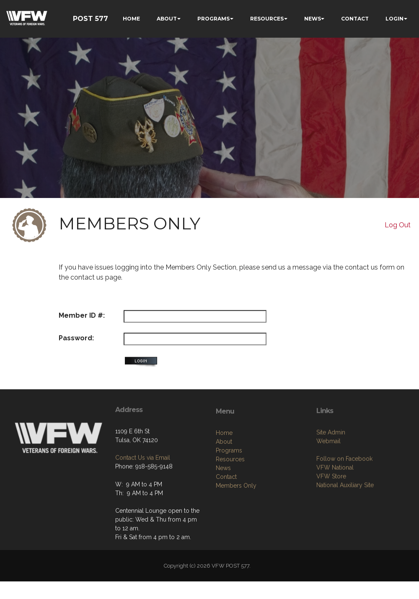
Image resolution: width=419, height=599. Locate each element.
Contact (226, 512)
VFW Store (331, 509)
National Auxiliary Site (345, 517)
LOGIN (394, 18)
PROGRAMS (213, 18)
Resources (230, 495)
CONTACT (355, 18)
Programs (229, 486)
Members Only (236, 521)
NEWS (312, 18)
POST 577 (90, 19)
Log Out (398, 225)
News (223, 504)
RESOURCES (267, 18)
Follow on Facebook (344, 491)
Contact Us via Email (142, 483)
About (224, 477)
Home (224, 468)
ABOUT (167, 18)
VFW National (335, 500)
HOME (131, 18)
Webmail (328, 473)
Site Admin (330, 465)
